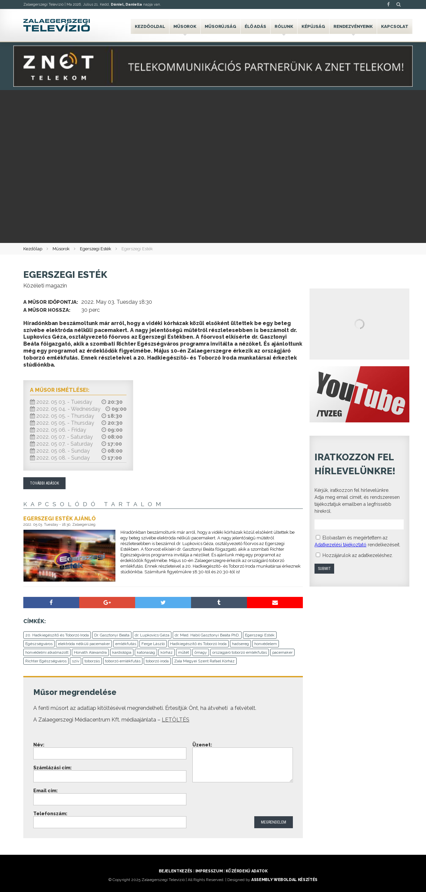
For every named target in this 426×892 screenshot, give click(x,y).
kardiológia (121, 652)
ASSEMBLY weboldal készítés (284, 879)
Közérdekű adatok (246, 871)
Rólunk (284, 26)
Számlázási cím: (52, 767)
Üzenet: (202, 744)
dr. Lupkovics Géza (152, 635)
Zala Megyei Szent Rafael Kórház (204, 661)
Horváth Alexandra (90, 652)
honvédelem (265, 643)
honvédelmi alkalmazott (47, 652)
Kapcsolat (394, 26)
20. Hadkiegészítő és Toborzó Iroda (57, 635)
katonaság (146, 652)
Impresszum (209, 871)
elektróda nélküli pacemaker (84, 643)
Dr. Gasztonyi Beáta (111, 635)
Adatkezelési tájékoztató (340, 544)
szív (75, 661)
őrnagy (200, 652)
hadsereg (240, 643)
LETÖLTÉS (175, 720)
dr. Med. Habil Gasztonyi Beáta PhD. (207, 635)
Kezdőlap (32, 248)
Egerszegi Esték (95, 248)
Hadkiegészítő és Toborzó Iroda (198, 643)
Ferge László (153, 643)
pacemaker (282, 652)
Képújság (313, 26)
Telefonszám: (50, 813)
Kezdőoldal (150, 26)
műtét (183, 652)
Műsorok (184, 26)
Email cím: (45, 790)
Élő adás (255, 26)
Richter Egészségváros (46, 661)
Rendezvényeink (353, 26)
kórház (166, 652)
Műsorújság (220, 26)
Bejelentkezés (175, 871)
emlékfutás (125, 643)
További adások (44, 483)
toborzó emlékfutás (122, 661)
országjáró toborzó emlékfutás (239, 652)
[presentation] (243, 800)
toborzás (92, 661)
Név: (38, 744)
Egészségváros (39, 643)
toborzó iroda (157, 661)
